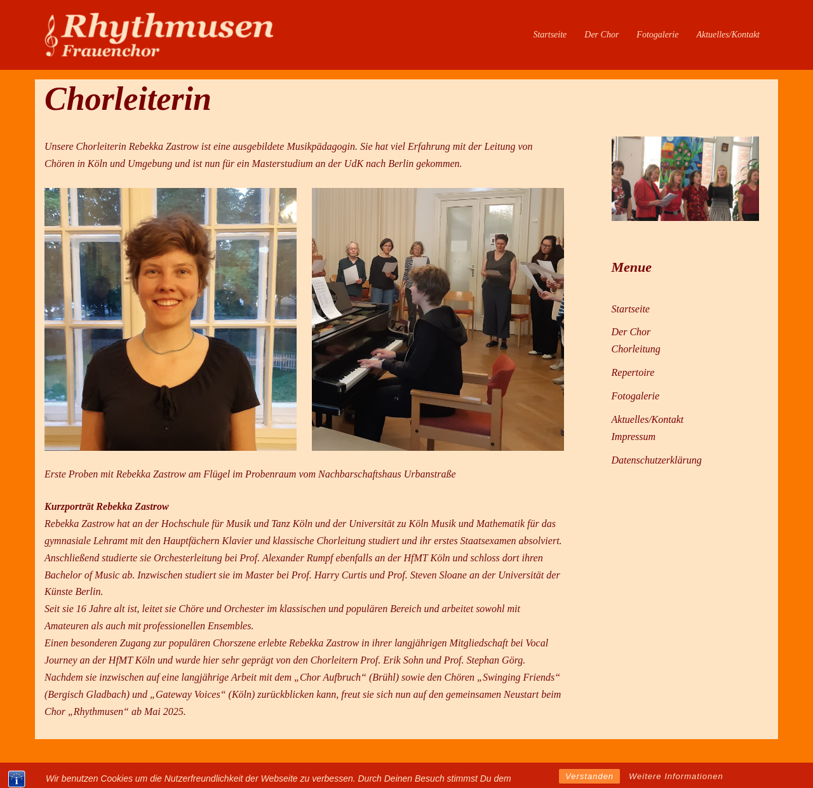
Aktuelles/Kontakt (728, 34)
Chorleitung (636, 349)
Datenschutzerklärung (657, 460)
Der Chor (601, 34)
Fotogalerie (657, 34)
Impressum (634, 436)
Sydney (233, 766)
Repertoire (633, 372)
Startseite (550, 34)
